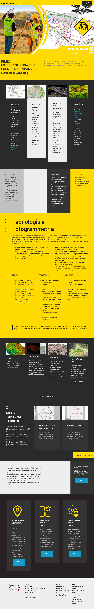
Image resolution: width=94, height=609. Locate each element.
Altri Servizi (64, 2)
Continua (19, 562)
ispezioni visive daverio (21, 290)
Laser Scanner (42, 2)
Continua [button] (81, 480)
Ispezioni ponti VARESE (77, 599)
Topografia (31, 2)
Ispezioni (53, 2)
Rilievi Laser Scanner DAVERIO (77, 602)
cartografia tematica (47, 286)
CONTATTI (87, 3)
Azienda (21, 2)
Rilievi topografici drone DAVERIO (78, 591)
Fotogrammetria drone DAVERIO (77, 587)
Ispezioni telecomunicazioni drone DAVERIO (78, 595)
